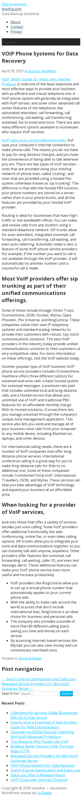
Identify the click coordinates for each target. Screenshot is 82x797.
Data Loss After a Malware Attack (37, 775)
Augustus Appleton (40, 71)
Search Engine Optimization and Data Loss (45, 770)
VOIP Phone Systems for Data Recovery (42, 765)
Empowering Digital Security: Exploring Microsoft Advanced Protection (42, 734)
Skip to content (14, 4)
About (15, 22)
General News (30, 658)
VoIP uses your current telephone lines (34, 140)
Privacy (16, 31)
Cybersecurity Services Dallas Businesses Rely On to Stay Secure (44, 715)
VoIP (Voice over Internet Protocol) (39, 779)
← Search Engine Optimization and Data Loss (39, 679)
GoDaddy (44, 792)
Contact (16, 26)
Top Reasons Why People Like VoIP (39, 741)
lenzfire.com (11, 9)
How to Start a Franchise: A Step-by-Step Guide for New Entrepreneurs (43, 725)
